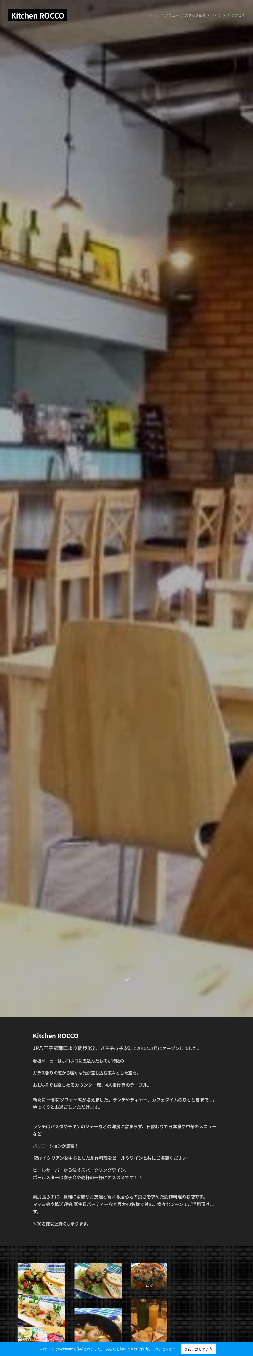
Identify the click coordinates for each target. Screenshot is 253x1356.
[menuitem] (163, 15)
